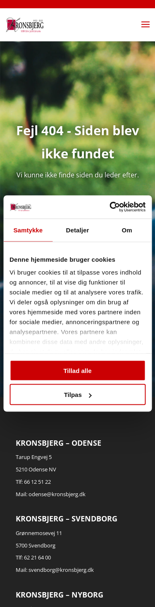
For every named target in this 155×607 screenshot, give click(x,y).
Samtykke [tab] (28, 229)
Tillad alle (77, 370)
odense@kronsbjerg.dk (57, 494)
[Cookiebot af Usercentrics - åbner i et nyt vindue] (110, 207)
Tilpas (78, 394)
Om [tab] (127, 229)
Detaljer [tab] (77, 229)
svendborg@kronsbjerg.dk (61, 570)
